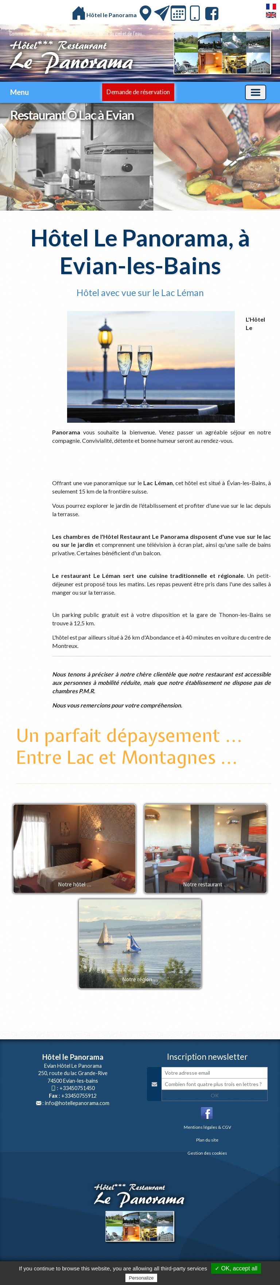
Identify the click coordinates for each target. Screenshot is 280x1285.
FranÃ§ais (271, 6)
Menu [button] (19, 92)
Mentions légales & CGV (207, 1127)
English (271, 15)
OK (215, 1095)
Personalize (141, 1278)
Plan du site (207, 1140)
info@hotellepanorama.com (77, 1103)
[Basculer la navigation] (255, 92)
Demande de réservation (138, 91)
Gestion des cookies (207, 1153)
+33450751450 (77, 1088)
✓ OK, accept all (236, 1268)
